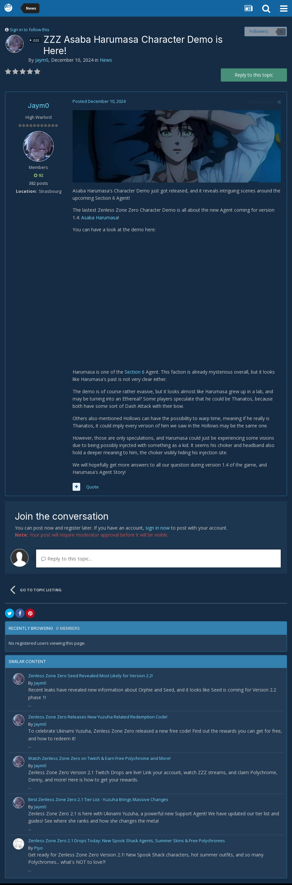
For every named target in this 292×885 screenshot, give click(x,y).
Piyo (38, 849)
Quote (91, 488)
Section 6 (134, 373)
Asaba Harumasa (98, 218)
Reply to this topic (254, 75)
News (106, 60)
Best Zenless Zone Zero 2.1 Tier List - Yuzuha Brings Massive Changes (98, 801)
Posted (98, 101)
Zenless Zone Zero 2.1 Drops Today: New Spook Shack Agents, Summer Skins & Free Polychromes (126, 842)
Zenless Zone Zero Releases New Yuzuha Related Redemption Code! (97, 719)
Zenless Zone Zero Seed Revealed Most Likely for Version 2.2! (90, 678)
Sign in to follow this (29, 30)
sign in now (158, 530)
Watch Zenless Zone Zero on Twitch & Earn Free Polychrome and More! (99, 760)
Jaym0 (41, 60)
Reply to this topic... (66, 560)
